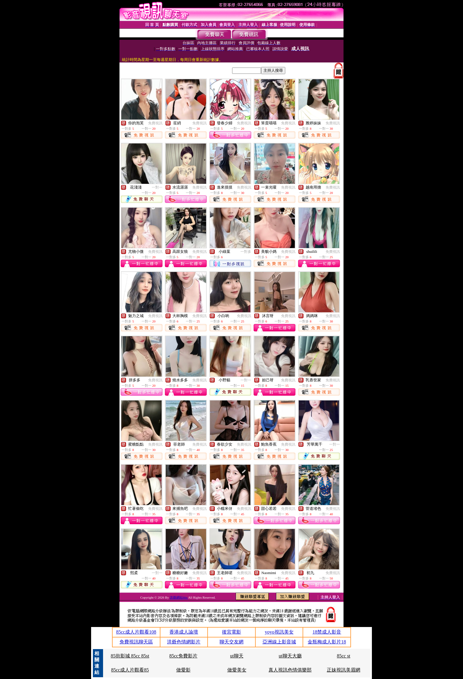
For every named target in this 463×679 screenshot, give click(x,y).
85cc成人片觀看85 (130, 669)
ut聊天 (236, 655)
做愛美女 (236, 669)
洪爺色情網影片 (183, 641)
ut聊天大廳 (290, 655)
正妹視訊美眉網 (343, 669)
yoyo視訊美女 (279, 631)
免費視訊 (155, 123)
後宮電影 (231, 631)
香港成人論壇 (183, 631)
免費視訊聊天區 (136, 641)
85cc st (343, 655)
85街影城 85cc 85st (130, 655)
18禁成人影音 (326, 631)
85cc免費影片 (183, 655)
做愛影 (183, 669)
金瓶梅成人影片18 (327, 641)
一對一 (157, 187)
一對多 (245, 252)
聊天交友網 (231, 641)
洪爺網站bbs (179, 597)
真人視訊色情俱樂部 (290, 669)
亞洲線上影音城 (279, 641)
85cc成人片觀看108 (136, 631)
